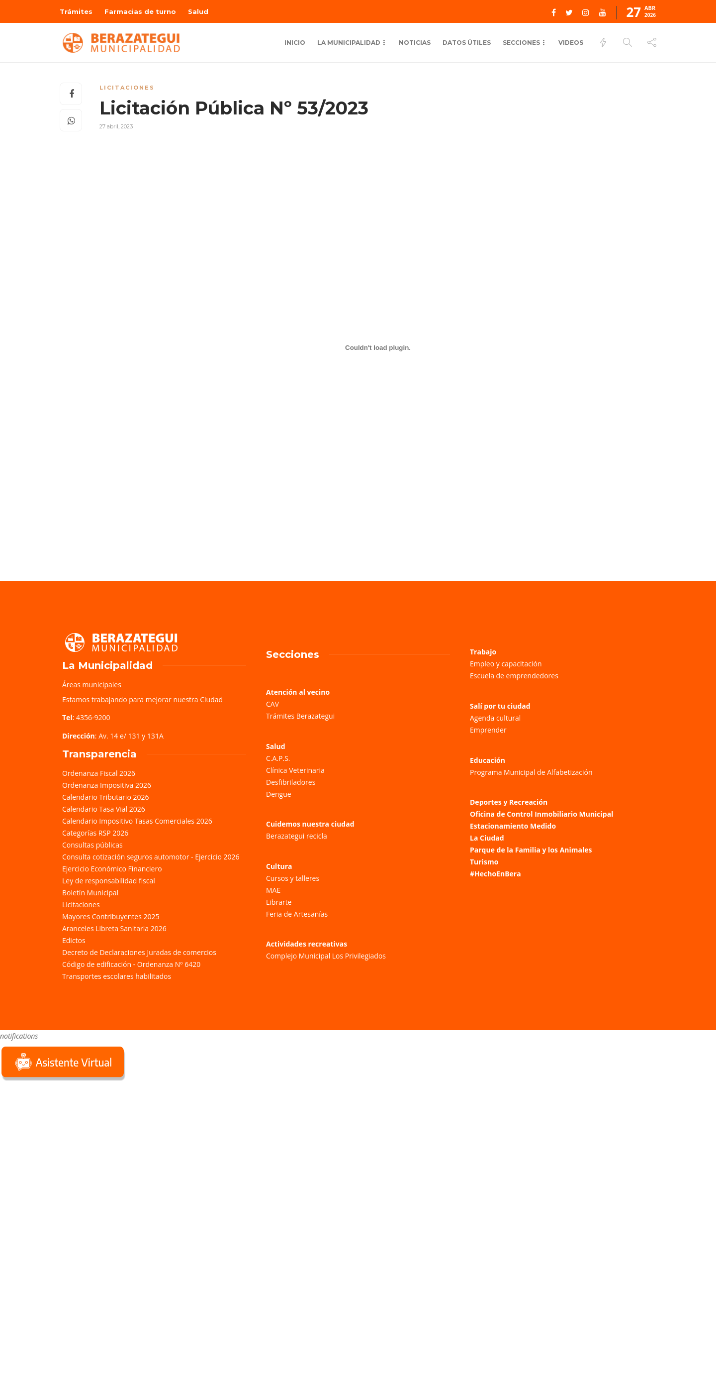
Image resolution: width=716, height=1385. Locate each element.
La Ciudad (487, 838)
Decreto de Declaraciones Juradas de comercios (139, 952)
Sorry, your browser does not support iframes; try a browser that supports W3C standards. (74, 1153)
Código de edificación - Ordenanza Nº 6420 (131, 964)
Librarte (278, 902)
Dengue (278, 794)
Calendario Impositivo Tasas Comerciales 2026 (137, 821)
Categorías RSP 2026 (95, 833)
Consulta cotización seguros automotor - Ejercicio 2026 (151, 856)
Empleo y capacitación (506, 663)
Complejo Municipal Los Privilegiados (326, 955)
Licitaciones (127, 87)
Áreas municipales (91, 684)
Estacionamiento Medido (513, 826)
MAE (273, 890)
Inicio (294, 42)
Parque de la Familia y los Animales (531, 849)
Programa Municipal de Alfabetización (531, 772)
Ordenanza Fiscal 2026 (98, 773)
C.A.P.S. (278, 758)
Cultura (279, 866)
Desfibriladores (290, 782)
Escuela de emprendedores (514, 675)
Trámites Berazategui (300, 716)
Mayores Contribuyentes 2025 (111, 916)
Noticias (415, 42)
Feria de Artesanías (297, 914)
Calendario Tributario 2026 (105, 797)
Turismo (484, 861)
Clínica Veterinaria (295, 770)
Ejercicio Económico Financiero (112, 868)
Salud (198, 11)
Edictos (74, 940)
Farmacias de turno (140, 11)
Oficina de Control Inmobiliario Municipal (541, 814)
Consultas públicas (92, 845)
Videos (570, 42)
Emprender (488, 730)
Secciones (521, 42)
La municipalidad (348, 42)
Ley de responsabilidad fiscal (108, 880)
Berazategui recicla (296, 836)
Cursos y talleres (292, 878)
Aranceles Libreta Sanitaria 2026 (114, 928)
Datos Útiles (467, 42)
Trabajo (483, 651)
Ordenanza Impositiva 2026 (106, 785)
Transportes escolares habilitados (116, 976)
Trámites (76, 11)
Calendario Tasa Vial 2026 (103, 809)
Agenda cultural (495, 718)
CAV (272, 704)
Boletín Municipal (90, 892)
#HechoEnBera (495, 873)
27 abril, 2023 (116, 126)
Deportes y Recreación (508, 802)
